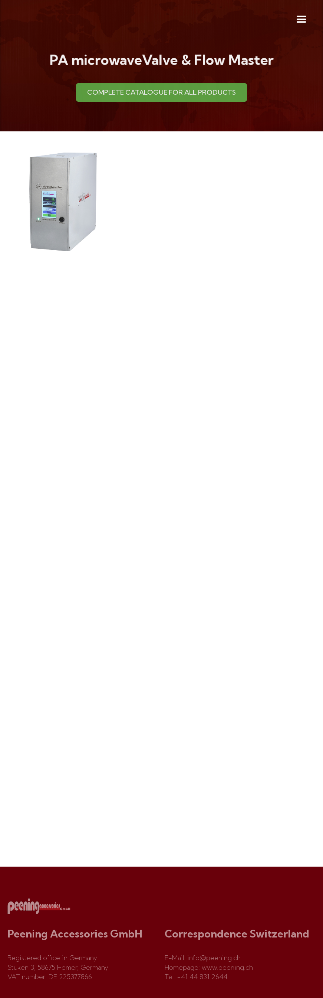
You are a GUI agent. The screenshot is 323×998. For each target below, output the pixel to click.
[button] (301, 20)
